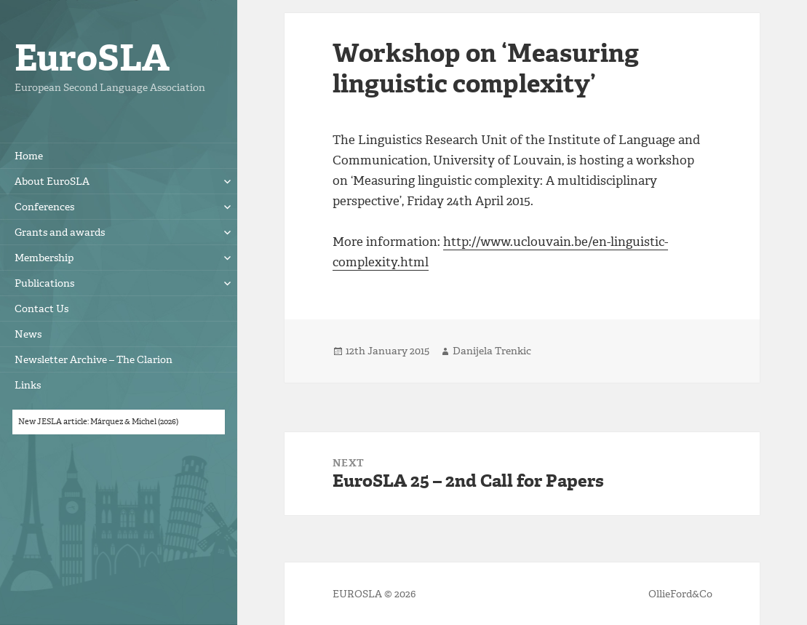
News (28, 334)
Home (29, 156)
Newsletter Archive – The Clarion (93, 360)
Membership (44, 258)
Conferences (44, 207)
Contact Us (41, 309)
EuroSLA (92, 57)
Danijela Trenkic (492, 351)
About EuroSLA (52, 181)
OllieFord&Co (680, 594)
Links (28, 385)
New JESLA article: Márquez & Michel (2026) (98, 421)
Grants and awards (60, 232)
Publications (44, 283)
